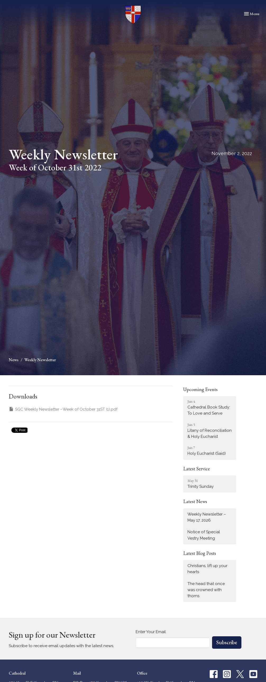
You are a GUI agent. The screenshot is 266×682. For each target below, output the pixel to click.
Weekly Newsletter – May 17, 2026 (206, 517)
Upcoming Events (200, 389)
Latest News (195, 501)
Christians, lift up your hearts (207, 568)
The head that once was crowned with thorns (206, 590)
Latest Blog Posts (199, 553)
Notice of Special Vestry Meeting (203, 535)
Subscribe (226, 642)
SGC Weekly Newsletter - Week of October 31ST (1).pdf (63, 409)
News (14, 360)
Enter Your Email (151, 631)
